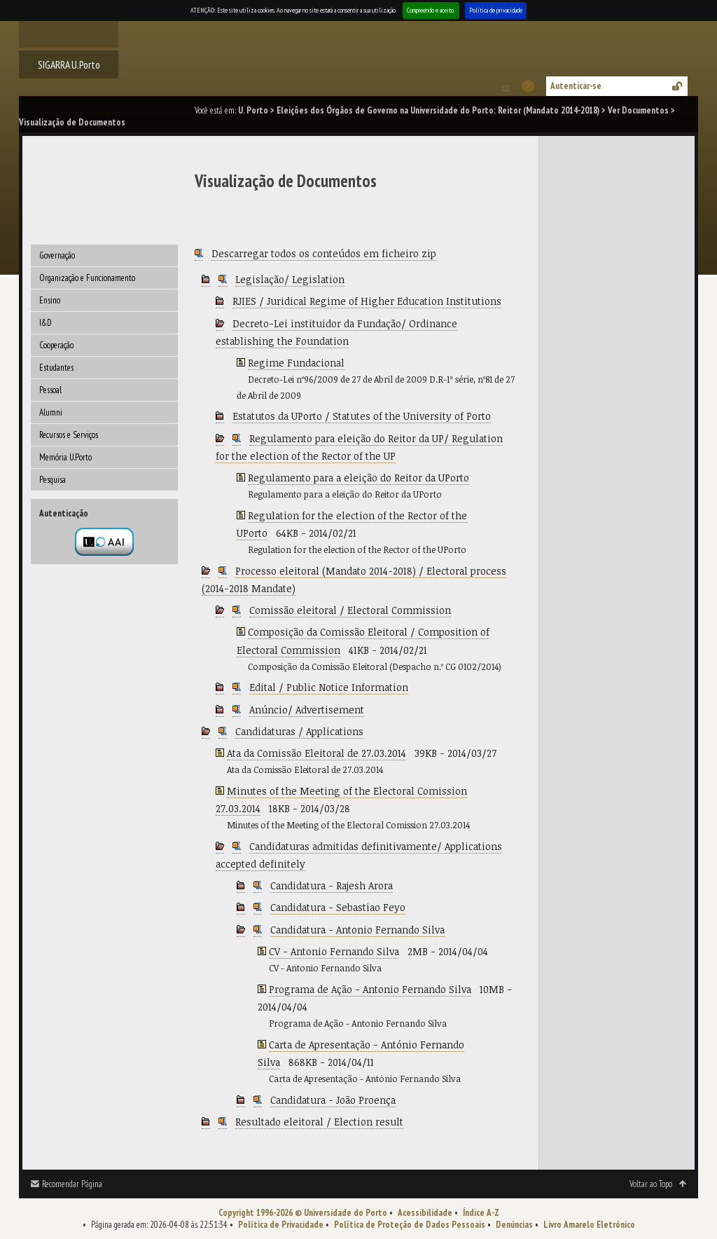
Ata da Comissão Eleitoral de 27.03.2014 (316, 753)
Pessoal (50, 390)
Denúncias (514, 1225)
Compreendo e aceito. (431, 10)
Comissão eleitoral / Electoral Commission (350, 610)
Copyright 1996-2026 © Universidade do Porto (302, 1213)
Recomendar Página (72, 1184)
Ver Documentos (638, 110)
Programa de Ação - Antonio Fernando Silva (370, 989)
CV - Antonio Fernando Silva (334, 951)
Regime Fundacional (296, 362)
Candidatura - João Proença (333, 1100)
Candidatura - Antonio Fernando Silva (357, 929)
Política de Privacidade (280, 1225)
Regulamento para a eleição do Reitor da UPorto (358, 477)
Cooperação (56, 345)
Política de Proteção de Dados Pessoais (409, 1225)
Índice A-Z (481, 1213)
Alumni (50, 412)
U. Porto (253, 110)
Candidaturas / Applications (299, 731)
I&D (45, 323)
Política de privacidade (495, 10)
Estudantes (56, 368)
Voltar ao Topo (650, 1184)
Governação (57, 255)
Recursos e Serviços (68, 435)
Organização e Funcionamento (87, 278)
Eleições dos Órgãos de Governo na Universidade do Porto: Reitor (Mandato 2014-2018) (438, 110)
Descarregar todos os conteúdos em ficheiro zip (323, 253)
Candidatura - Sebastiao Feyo (337, 907)
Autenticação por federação (104, 542)
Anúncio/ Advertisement (306, 709)
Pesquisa (52, 480)
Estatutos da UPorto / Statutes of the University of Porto (361, 416)
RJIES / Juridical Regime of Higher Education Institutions (366, 301)
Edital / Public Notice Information (328, 687)
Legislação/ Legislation (289, 279)
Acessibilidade (425, 1213)
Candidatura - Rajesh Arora (331, 885)
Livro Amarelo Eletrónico (589, 1225)
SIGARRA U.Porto (69, 64)
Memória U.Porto (65, 457)
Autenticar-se (575, 86)
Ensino (49, 300)
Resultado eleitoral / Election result (319, 1121)
